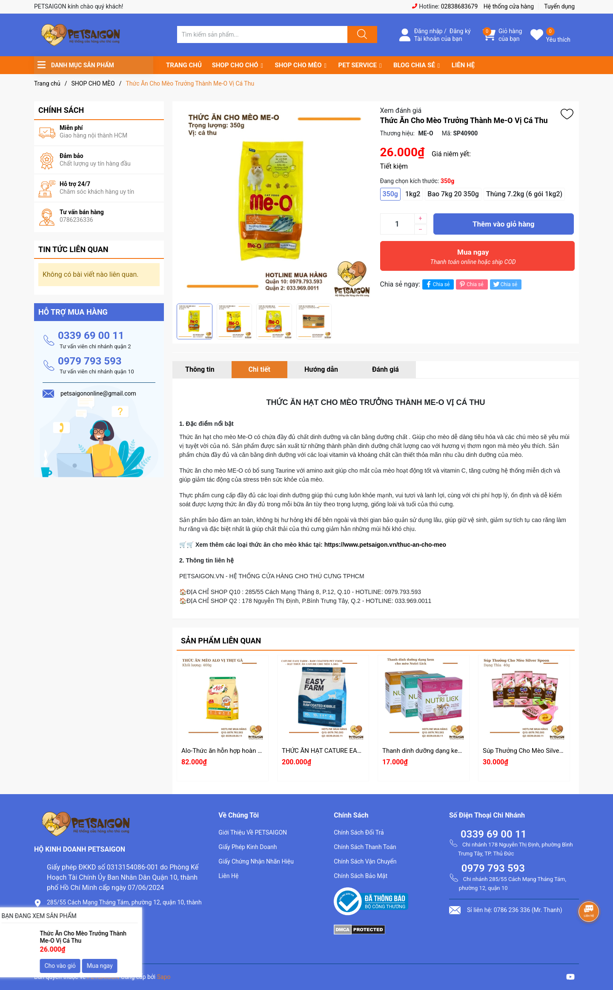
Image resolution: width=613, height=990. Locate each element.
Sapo (164, 976)
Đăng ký (460, 31)
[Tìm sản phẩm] (262, 34)
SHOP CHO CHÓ (235, 65)
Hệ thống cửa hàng (509, 6)
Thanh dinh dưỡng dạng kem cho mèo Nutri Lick (450, 751)
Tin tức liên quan (73, 249)
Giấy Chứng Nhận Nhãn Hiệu (256, 861)
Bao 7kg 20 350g (453, 194)
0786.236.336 (68, 927)
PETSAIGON (103, 976)
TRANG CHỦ (184, 65)
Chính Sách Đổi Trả (359, 832)
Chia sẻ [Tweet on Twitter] (504, 284)
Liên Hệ (228, 875)
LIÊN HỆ (463, 65)
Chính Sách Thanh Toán (365, 847)
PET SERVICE (357, 65)
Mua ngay (473, 259)
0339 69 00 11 (91, 335)
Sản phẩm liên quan (221, 640)
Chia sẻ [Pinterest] (470, 284)
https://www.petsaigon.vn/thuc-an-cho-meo (384, 544)
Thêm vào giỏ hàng (503, 224)
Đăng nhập (428, 31)
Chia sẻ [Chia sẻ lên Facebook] (437, 284)
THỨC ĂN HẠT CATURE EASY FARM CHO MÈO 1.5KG (357, 751)
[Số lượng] (397, 224)
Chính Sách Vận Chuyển (365, 861)
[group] (274, 202)
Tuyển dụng (559, 6)
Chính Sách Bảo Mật (360, 875)
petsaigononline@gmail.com (90, 941)
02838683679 (459, 6)
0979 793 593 (90, 361)
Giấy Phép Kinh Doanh (247, 847)
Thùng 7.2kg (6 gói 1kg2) (524, 194)
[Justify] (361, 34)
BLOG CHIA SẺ (414, 65)
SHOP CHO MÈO (298, 65)
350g (390, 194)
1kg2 (412, 194)
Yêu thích (558, 39)
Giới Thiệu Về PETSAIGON (252, 832)
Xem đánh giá (401, 110)
